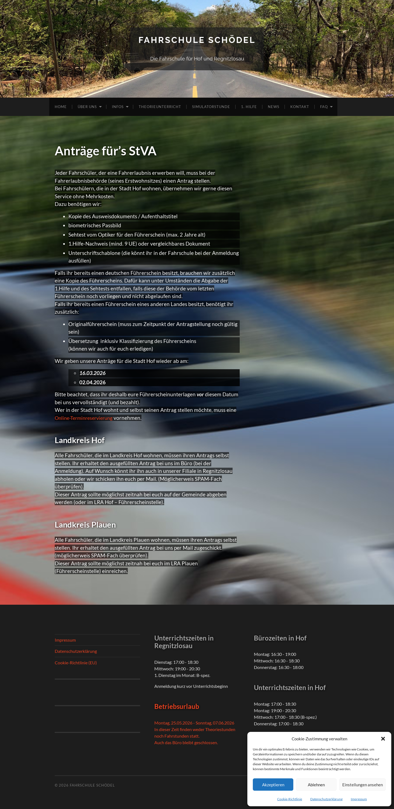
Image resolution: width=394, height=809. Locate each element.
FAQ (324, 106)
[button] (383, 738)
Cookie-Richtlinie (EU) (76, 662)
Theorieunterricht (160, 106)
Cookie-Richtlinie (289, 799)
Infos (118, 106)
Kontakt (299, 106)
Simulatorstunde (211, 106)
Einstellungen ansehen (362, 784)
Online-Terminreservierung (86, 417)
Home (61, 106)
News (273, 106)
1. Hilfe (249, 106)
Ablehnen (316, 784)
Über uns (87, 106)
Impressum (359, 799)
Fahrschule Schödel (197, 40)
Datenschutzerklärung (326, 799)
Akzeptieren (273, 784)
